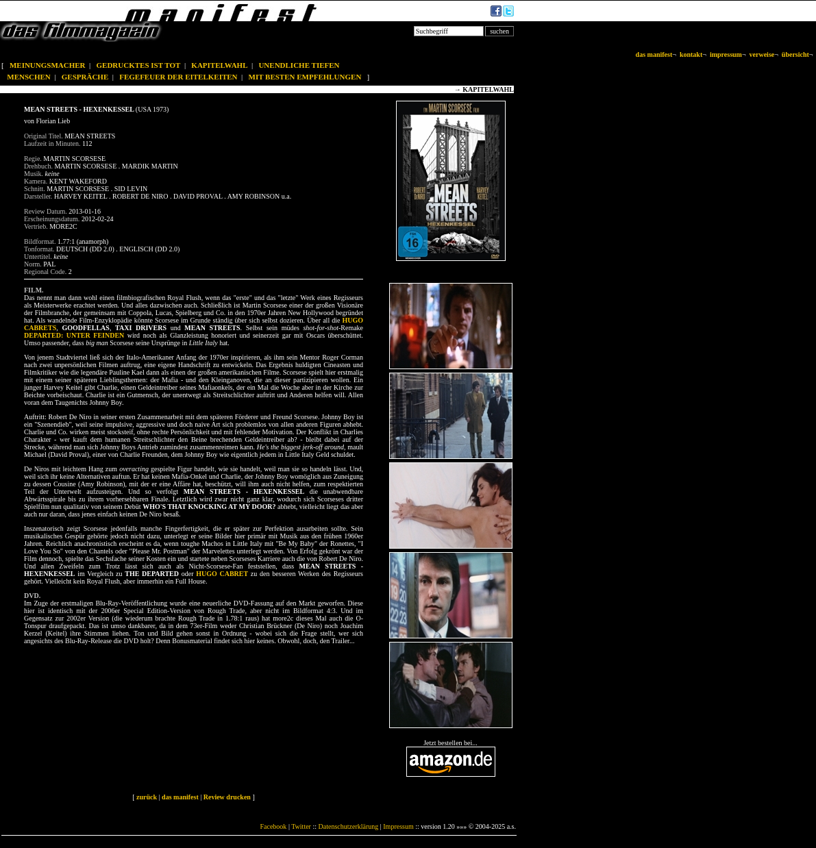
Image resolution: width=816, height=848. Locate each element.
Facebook (273, 826)
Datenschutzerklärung (349, 826)
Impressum (398, 826)
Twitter (301, 826)
